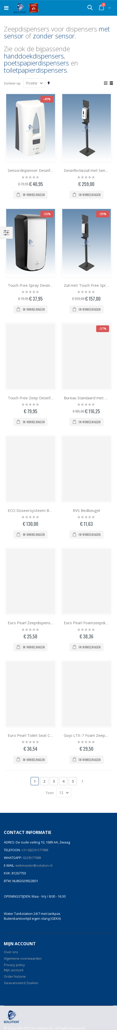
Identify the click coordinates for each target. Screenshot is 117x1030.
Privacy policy (14, 965)
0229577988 (31, 857)
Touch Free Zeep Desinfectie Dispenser (43, 397)
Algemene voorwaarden (23, 958)
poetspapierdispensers (36, 62)
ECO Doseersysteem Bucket (33, 510)
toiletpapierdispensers (35, 70)
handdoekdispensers (34, 56)
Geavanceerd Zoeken (21, 983)
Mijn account (13, 970)
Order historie (15, 976)
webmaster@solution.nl (33, 865)
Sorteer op (12, 83)
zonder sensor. (54, 35)
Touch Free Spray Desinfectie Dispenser (43, 285)
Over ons (11, 952)
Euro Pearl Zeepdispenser (31, 622)
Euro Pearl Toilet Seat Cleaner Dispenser (44, 735)
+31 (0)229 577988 (34, 850)
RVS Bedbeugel (86, 510)
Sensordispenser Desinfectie (33, 170)
